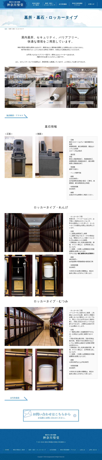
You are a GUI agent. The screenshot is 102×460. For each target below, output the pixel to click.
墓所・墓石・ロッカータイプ (37, 449)
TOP (6, 29)
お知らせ (82, 449)
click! (20, 82)
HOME (7, 449)
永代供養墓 (53, 449)
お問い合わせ (93, 449)
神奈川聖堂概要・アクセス (68, 449)
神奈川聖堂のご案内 (19, 449)
